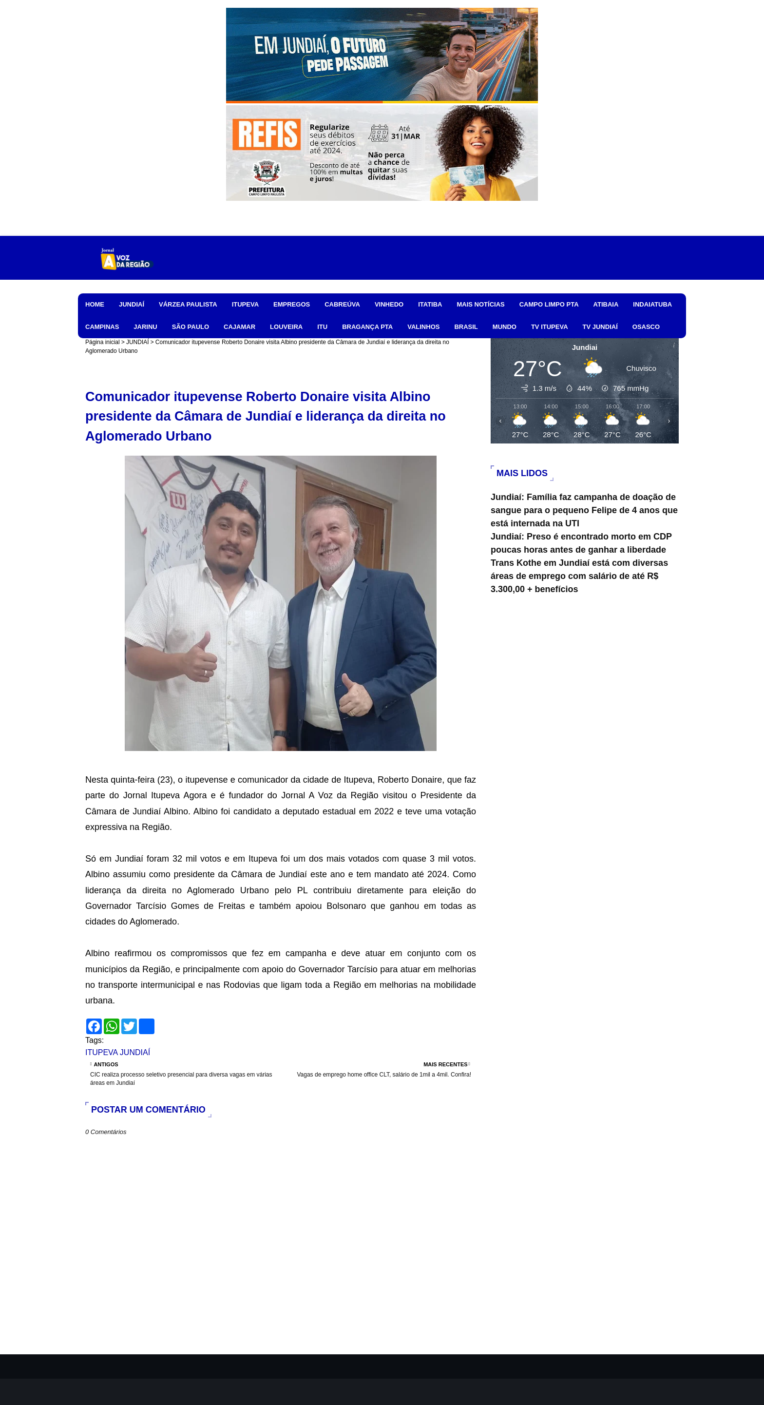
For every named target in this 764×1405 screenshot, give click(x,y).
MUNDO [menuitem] (504, 326)
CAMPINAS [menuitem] (102, 326)
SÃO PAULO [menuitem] (190, 326)
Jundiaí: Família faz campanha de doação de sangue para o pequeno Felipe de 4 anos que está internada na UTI (584, 510)
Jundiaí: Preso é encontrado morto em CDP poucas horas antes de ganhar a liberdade (581, 543)
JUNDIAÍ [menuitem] (131, 304)
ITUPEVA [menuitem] (245, 304)
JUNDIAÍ (137, 342)
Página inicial (102, 342)
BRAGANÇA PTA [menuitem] (367, 326)
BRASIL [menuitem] (466, 326)
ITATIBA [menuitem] (430, 304)
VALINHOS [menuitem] (423, 326)
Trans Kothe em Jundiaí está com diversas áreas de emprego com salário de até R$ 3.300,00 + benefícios (579, 576)
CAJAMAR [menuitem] (239, 326)
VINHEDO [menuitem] (389, 304)
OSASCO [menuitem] (646, 326)
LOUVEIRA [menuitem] (286, 326)
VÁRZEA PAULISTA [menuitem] (188, 304)
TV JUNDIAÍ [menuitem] (600, 326)
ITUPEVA (101, 1052)
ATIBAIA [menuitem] (606, 304)
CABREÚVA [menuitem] (342, 304)
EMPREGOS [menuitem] (291, 304)
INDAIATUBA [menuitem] (652, 304)
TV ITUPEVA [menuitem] (549, 326)
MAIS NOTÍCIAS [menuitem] (480, 304)
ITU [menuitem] (322, 326)
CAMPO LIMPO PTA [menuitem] (549, 304)
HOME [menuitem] (94, 304)
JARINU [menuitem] (145, 326)
